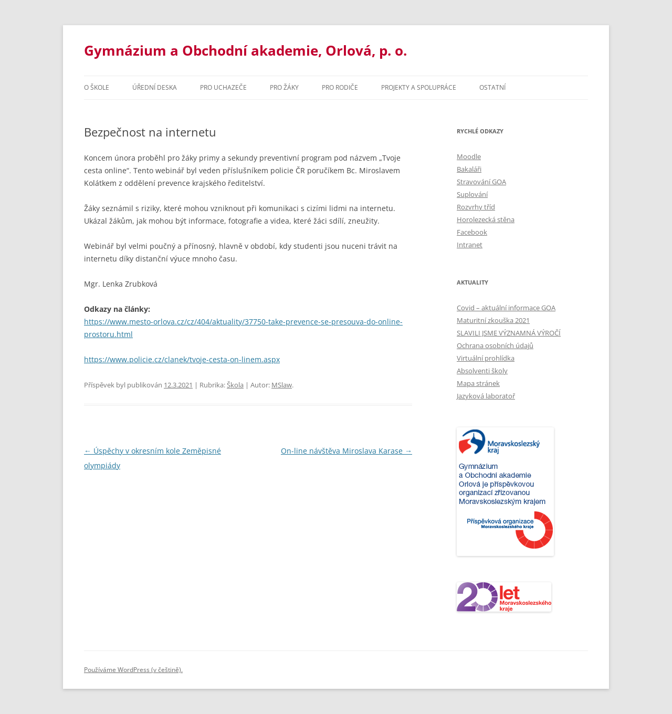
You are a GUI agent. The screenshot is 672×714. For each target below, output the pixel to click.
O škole (96, 87)
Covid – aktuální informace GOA (506, 307)
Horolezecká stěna (485, 219)
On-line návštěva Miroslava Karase (346, 451)
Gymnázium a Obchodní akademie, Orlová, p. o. (245, 50)
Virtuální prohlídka (485, 358)
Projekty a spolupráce (418, 87)
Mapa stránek (478, 383)
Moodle (469, 156)
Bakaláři (469, 169)
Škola (235, 385)
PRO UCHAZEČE (223, 87)
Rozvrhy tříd (476, 207)
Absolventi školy (482, 370)
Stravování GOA (481, 181)
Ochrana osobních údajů (495, 345)
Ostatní (492, 87)
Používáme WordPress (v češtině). (133, 669)
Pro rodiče (340, 87)
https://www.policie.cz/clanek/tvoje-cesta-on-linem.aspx (182, 359)
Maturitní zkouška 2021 (493, 320)
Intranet (469, 244)
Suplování (472, 194)
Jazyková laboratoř (486, 396)
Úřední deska (154, 87)
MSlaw (281, 385)
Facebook (472, 232)
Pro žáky (284, 87)
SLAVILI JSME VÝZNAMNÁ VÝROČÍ (509, 333)
